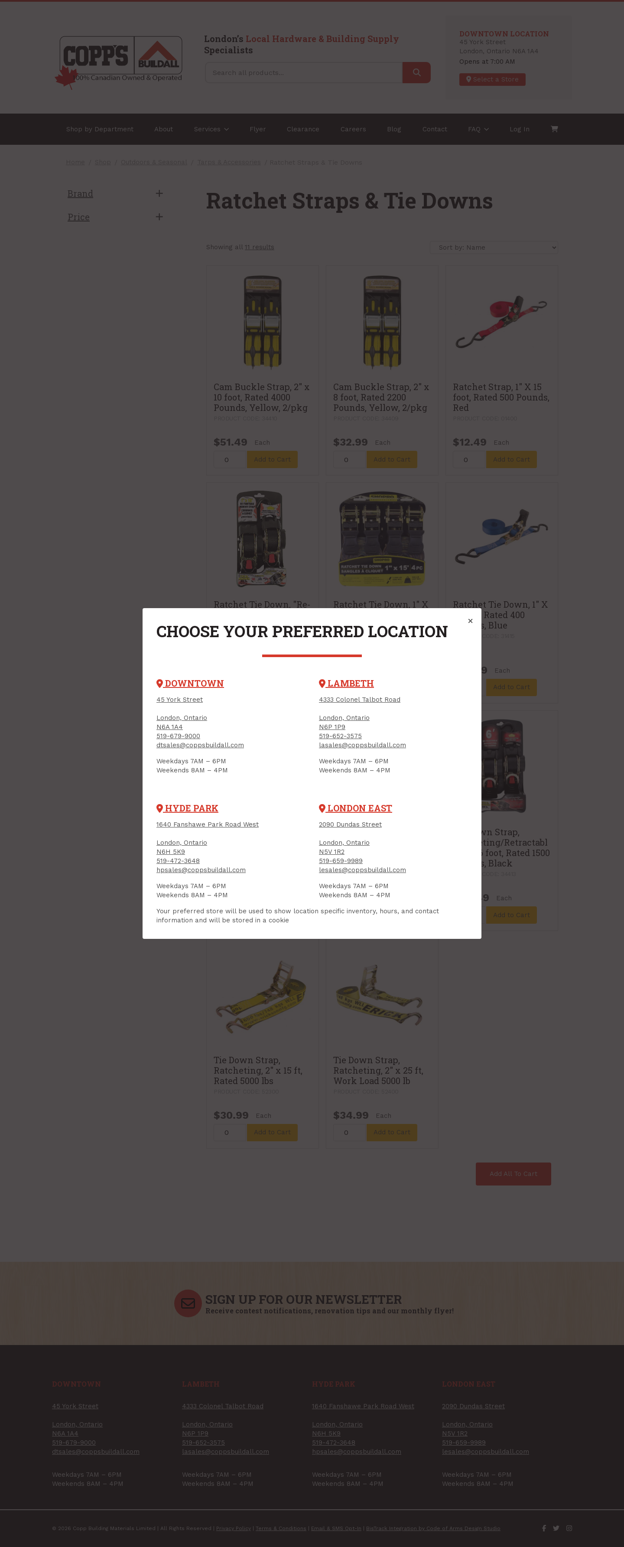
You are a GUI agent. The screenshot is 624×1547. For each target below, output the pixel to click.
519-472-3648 (178, 861)
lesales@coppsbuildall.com (362, 870)
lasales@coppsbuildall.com (362, 745)
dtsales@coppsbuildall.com (200, 745)
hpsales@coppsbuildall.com (201, 870)
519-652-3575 (340, 736)
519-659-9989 (341, 861)
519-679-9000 (178, 736)
